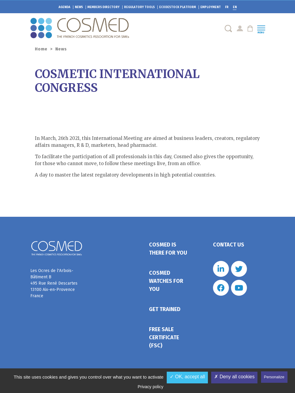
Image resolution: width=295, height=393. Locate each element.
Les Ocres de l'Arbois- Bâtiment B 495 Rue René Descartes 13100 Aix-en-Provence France (54, 283)
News (79, 7)
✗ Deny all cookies (234, 376)
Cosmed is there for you (168, 248)
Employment (210, 7)
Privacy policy (150, 386)
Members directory (103, 7)
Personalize (274, 377)
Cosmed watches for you (166, 281)
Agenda (64, 7)
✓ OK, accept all (187, 376)
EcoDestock (177, 7)
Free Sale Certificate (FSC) (164, 337)
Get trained (165, 309)
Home (41, 49)
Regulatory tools (139, 7)
